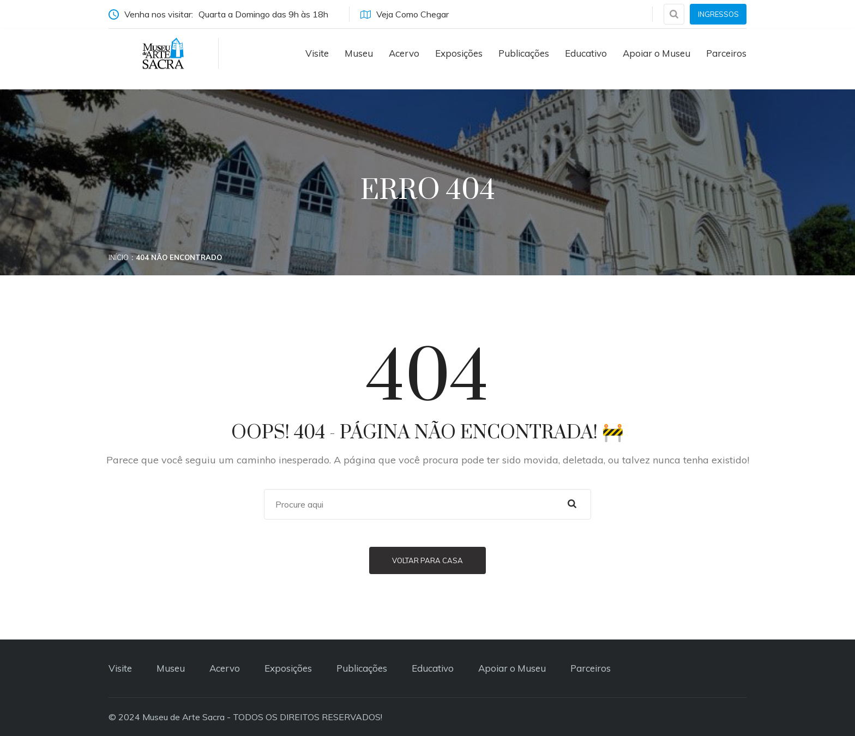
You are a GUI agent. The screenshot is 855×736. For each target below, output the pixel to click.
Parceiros (726, 53)
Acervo (404, 53)
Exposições (459, 53)
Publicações (523, 53)
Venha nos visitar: (223, 14)
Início (119, 257)
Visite (317, 53)
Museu (359, 53)
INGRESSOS (718, 14)
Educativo (586, 53)
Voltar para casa (427, 560)
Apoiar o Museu (656, 53)
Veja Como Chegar (404, 14)
